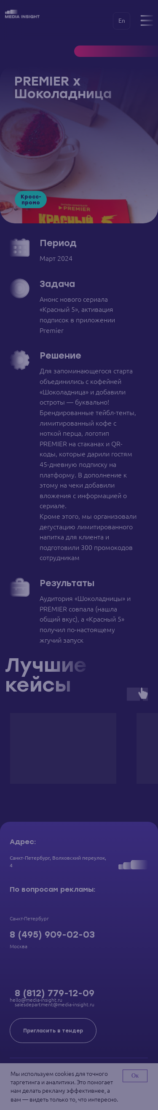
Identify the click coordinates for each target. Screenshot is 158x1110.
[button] (53, 1030)
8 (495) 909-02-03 (52, 934)
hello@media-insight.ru (36, 1000)
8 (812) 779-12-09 (54, 993)
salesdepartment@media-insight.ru (54, 1004)
